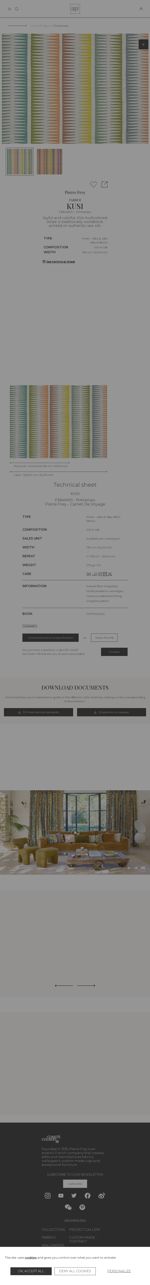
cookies (31, 1257)
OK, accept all (31, 1271)
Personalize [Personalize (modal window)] (119, 1271)
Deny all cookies (75, 1271)
